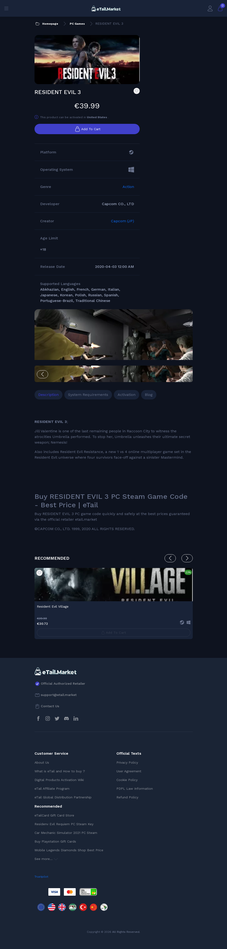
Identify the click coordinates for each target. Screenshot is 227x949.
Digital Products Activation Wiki (59, 780)
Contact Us (50, 706)
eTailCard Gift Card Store (54, 815)
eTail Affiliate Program (52, 788)
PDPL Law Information (134, 788)
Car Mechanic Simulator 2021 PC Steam (66, 833)
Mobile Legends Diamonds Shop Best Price (69, 850)
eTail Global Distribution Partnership (63, 797)
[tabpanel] (114, 471)
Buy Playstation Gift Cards (55, 841)
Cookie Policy (127, 780)
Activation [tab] (126, 394)
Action (128, 186)
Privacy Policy (127, 762)
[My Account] (210, 8)
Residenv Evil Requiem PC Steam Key (64, 824)
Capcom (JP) (122, 221)
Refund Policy (127, 797)
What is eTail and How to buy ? (60, 771)
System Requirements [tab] (88, 394)
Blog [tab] (149, 394)
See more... (46, 859)
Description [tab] (48, 394)
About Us (42, 762)
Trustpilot (41, 876)
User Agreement (128, 771)
